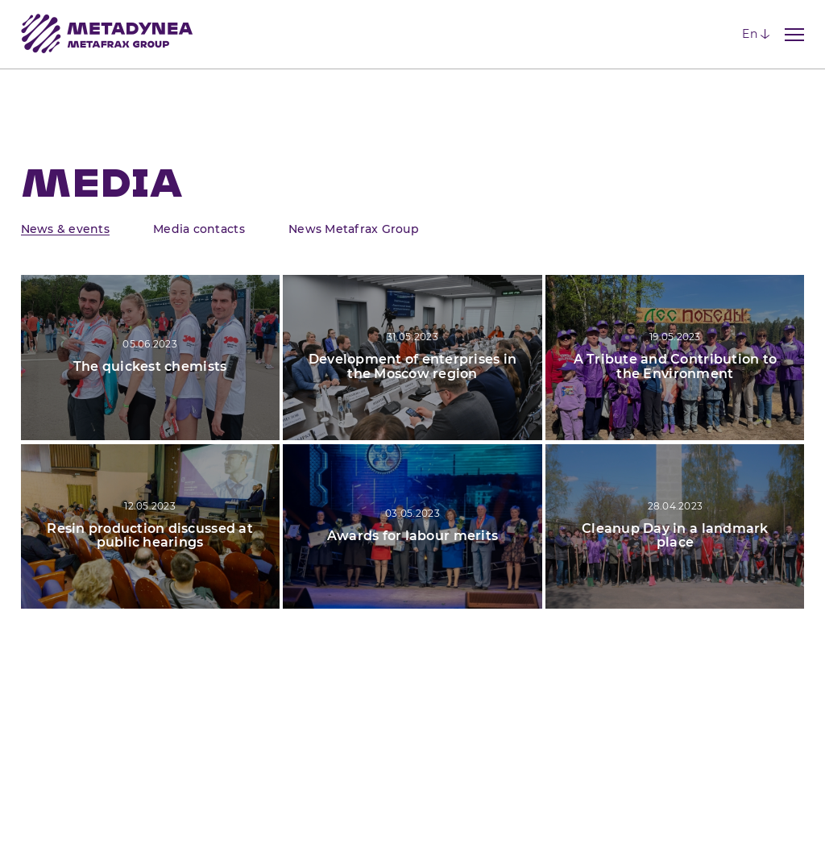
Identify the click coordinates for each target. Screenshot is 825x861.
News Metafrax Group (353, 229)
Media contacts (199, 229)
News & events (65, 229)
